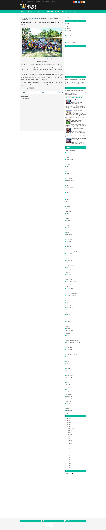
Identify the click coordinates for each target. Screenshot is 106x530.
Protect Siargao (69, 307)
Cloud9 (67, 201)
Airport (67, 157)
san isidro (68, 319)
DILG (67, 215)
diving (67, 218)
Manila (67, 267)
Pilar (67, 33)
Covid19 (68, 206)
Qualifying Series (70, 312)
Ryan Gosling (69, 314)
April (69, 438)
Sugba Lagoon (69, 370)
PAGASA (68, 286)
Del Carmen (30, 18)
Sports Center (69, 366)
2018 (68, 426)
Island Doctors (69, 253)
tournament (68, 389)
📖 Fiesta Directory (30, 1)
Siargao (36, 18)
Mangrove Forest (70, 265)
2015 (68, 452)
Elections (68, 222)
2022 (68, 418)
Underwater (68, 401)
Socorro (68, 40)
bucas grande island (70, 180)
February (70, 440)
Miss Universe (69, 279)
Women (67, 408)
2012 (68, 459)
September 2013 (69, 330)
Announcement (69, 159)
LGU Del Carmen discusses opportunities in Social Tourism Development (78, 120)
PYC (67, 309)
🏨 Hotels (57, 11)
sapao (67, 323)
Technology (68, 384)
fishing (67, 232)
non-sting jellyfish (70, 283)
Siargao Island (69, 347)
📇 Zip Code (38, 1)
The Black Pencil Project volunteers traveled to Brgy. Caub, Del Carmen (42, 23)
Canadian (68, 185)
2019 (68, 424)
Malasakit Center (70, 262)
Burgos (67, 23)
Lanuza (67, 258)
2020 (68, 422)
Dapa (67, 26)
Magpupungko (69, 260)
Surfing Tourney (69, 375)
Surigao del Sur (69, 380)
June (69, 434)
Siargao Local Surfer (70, 352)
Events (67, 227)
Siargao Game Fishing (71, 337)
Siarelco (68, 333)
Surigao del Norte (70, 377)
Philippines (68, 298)
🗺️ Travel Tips (69, 11)
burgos (67, 183)
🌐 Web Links (53, 1)
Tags (73, 97)
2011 (68, 461)
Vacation (68, 403)
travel (67, 391)
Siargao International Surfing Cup (73, 345)
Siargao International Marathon (73, 342)
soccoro (68, 359)
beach (67, 171)
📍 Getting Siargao (38, 11)
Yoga (67, 413)
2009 (68, 465)
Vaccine (68, 405)
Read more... (72, 85)
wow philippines (69, 410)
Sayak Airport (69, 328)
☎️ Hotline (22, 1)
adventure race (69, 154)
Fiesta (67, 229)
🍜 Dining (62, 11)
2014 (68, 455)
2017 (68, 448)
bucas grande (69, 178)
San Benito (68, 35)
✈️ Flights (76, 11)
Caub (26, 18)
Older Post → (61, 92)
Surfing (67, 373)
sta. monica (68, 368)
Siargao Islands (69, 349)
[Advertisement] (75, 495)
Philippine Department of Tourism (73, 290)
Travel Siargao (69, 394)
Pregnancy (68, 305)
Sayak (67, 326)
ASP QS (68, 168)
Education (68, 220)
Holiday (67, 244)
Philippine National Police (71, 293)
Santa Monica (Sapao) (71, 42)
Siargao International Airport (72, 340)
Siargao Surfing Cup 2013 (71, 354)
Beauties (68, 173)
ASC (67, 161)
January (69, 446)
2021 (68, 420)
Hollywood (68, 246)
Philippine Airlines (70, 288)
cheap (67, 197)
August (69, 430)
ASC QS (68, 164)
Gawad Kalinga (69, 239)
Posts (45, 523)
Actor (67, 152)
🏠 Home (22, 11)
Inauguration (69, 248)
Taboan (67, 382)
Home (23, 18)
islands (67, 255)
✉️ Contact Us (23, 4)
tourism (67, 387)
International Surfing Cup (71, 251)
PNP (67, 302)
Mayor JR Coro (69, 276)
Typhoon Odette (69, 398)
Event (67, 225)
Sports (67, 363)
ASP (67, 166)
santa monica (69, 321)
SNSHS (67, 356)
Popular (68, 97)
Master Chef (68, 274)
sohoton (68, 361)
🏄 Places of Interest (48, 11)
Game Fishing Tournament (72, 237)
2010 (68, 463)
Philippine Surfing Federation (72, 295)
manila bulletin (69, 269)
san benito (68, 316)
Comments (46, 526)
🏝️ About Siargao (29, 11)
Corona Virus (69, 204)
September (70, 428)
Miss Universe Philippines (71, 281)
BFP (67, 176)
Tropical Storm (69, 396)
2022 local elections (70, 150)
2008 (68, 467)
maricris (68, 272)
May (69, 436)
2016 (68, 450)
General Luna (69, 30)
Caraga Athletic (69, 187)
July (69, 432)
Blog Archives (79, 97)
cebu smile (68, 194)
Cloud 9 (68, 199)
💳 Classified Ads (45, 1)
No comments (33, 26)
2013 (68, 457)
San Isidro (68, 37)
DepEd (67, 213)
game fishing (69, 234)
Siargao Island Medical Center (78, 138)
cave (67, 192)
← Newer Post (23, 92)
